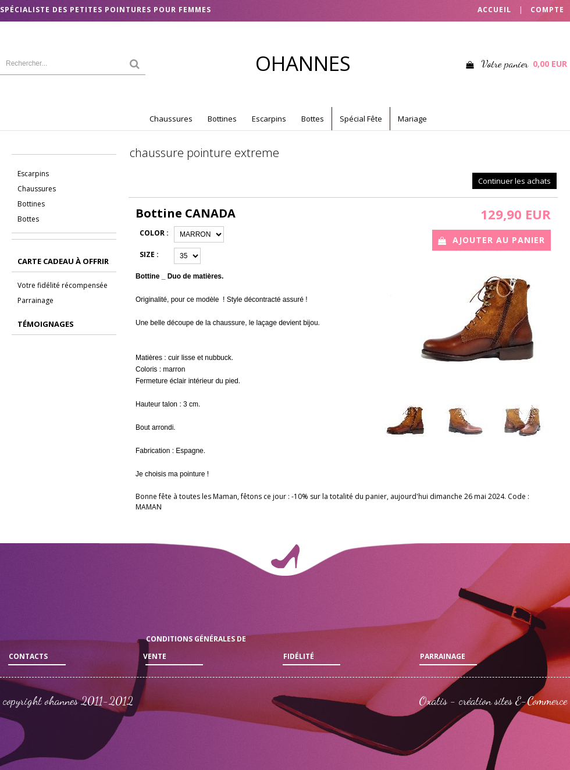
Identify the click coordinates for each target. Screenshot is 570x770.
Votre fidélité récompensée (62, 285)
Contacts (28, 656)
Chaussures (171, 118)
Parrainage (35, 300)
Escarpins (269, 118)
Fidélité (298, 656)
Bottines (222, 118)
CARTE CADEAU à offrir (63, 261)
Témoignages (45, 324)
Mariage (412, 118)
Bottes (312, 118)
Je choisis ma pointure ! (172, 474)
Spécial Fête (361, 118)
